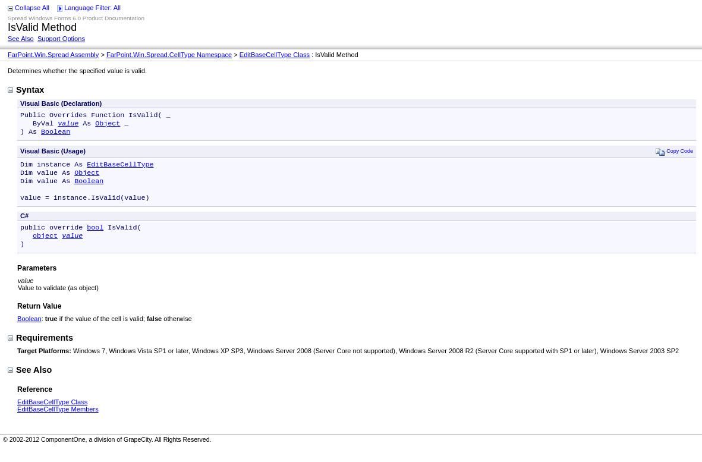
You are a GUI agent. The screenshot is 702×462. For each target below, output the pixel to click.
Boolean (55, 135)
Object (107, 125)
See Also (21, 38)
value (68, 125)
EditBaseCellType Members (58, 422)
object (45, 247)
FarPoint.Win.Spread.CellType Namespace (169, 54)
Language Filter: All (92, 7)
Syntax (26, 90)
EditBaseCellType (120, 169)
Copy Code (674, 154)
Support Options (61, 38)
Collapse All (32, 7)
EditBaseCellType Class (275, 54)
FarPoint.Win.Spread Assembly (53, 54)
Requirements (40, 351)
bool (95, 238)
